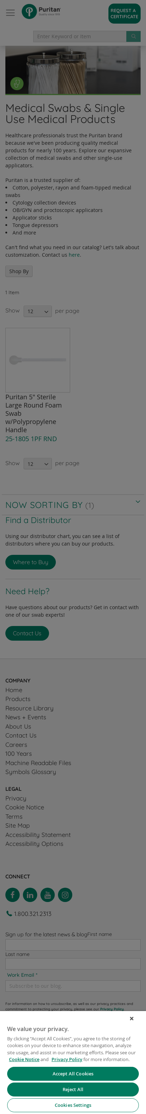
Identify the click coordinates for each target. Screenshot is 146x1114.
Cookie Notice (24, 1059)
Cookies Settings (73, 1105)
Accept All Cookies (73, 1073)
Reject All (73, 1089)
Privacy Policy (67, 1059)
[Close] (132, 1018)
